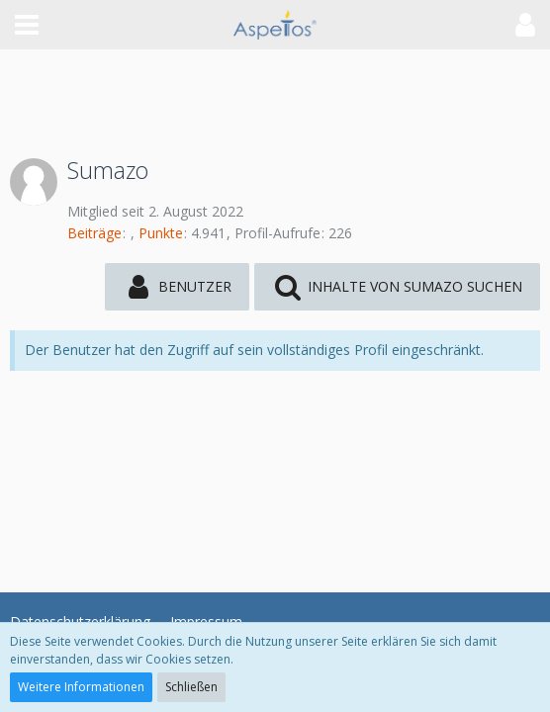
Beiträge (94, 232)
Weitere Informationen (81, 686)
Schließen (191, 686)
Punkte (160, 232)
